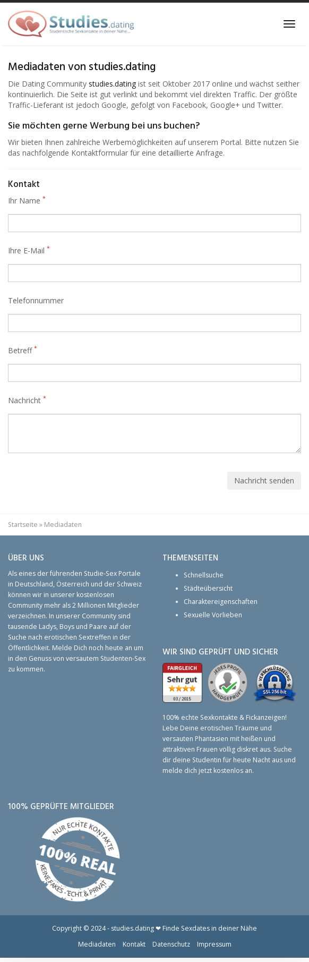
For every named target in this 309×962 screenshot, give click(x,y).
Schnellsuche (204, 575)
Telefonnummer (36, 300)
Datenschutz (171, 944)
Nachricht (27, 400)
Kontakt (134, 944)
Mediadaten (97, 944)
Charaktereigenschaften (221, 601)
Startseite (23, 524)
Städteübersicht (208, 588)
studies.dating (112, 84)
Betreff (22, 350)
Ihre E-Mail (29, 250)
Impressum (214, 944)
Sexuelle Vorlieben (213, 614)
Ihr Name (27, 200)
